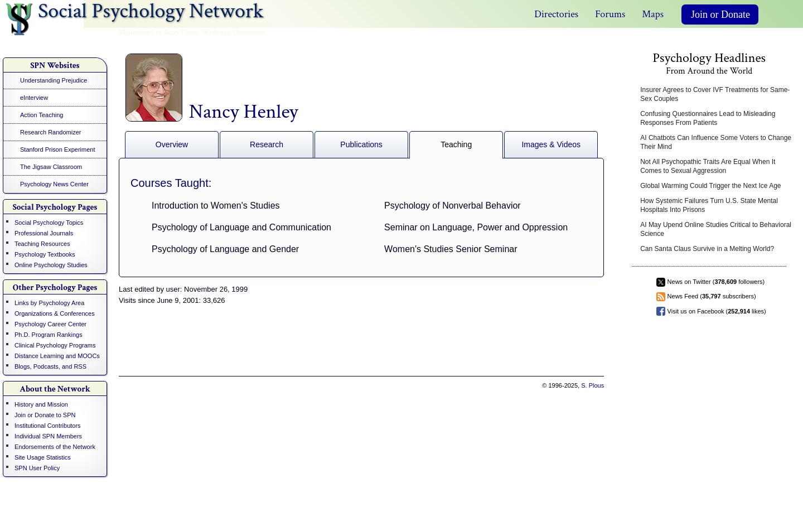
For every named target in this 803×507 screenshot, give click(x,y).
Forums (610, 14)
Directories (556, 14)
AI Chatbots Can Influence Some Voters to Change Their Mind (715, 142)
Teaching (456, 144)
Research (266, 144)
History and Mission (41, 404)
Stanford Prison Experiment (57, 149)
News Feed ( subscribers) (711, 296)
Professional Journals (43, 233)
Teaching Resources (42, 243)
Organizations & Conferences (54, 313)
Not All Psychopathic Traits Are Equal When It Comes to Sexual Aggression (707, 166)
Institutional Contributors (47, 425)
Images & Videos (551, 144)
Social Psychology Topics (48, 222)
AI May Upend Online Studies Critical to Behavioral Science (715, 229)
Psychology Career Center (50, 324)
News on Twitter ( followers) (716, 281)
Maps (653, 14)
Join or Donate (720, 14)
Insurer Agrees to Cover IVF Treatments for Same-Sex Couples (715, 94)
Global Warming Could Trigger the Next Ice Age (710, 186)
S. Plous (592, 385)
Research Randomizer (50, 132)
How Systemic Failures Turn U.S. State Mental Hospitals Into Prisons (709, 205)
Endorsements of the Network (54, 446)
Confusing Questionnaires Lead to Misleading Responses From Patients (707, 118)
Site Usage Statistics (42, 457)
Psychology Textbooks (44, 254)
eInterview (34, 97)
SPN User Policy (37, 468)
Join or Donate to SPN (44, 415)
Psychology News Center (54, 184)
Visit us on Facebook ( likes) (716, 311)
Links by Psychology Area (49, 303)
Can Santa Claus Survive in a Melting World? (707, 249)
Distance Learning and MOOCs (57, 356)
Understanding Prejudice (53, 80)
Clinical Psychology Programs (55, 345)
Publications (361, 144)
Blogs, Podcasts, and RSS (50, 366)
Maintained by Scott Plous (158, 32)
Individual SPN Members (48, 436)
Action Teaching (41, 115)
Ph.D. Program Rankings (48, 334)
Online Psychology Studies (51, 265)
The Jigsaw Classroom (51, 166)
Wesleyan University (233, 32)
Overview (172, 144)
